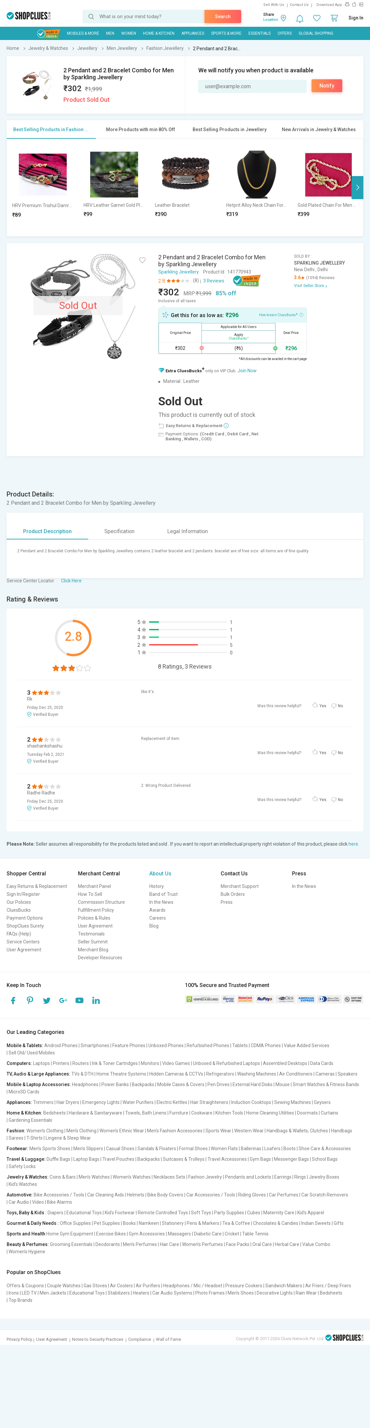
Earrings (282, 1177)
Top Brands (20, 1300)
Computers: (19, 1063)
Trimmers (43, 1102)
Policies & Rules (94, 918)
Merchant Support (240, 886)
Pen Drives (218, 1084)
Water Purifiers (138, 1102)
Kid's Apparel (310, 1212)
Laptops (41, 1063)
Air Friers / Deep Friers (328, 1285)
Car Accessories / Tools (210, 1194)
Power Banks (115, 1084)
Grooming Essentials (71, 1244)
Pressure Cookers (243, 1285)
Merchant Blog (93, 949)
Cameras (325, 1074)
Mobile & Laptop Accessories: (39, 1084)
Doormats (307, 1113)
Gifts (339, 1223)
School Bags (325, 1159)
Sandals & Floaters (156, 1148)
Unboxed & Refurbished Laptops (226, 1063)
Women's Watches (132, 1177)
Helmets (135, 1194)
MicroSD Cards (24, 1091)
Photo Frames (210, 1293)
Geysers (322, 1102)
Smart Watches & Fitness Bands (326, 1084)
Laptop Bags (86, 1159)
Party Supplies (229, 1212)
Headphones (85, 1084)
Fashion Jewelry (205, 1177)
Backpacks (143, 1084)
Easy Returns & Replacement (37, 886)
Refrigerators (220, 1074)
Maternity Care (278, 1212)
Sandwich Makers (283, 1285)
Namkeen (149, 1223)
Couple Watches (64, 1285)
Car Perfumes (283, 1194)
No (340, 706)
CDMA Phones (266, 1045)
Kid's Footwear (120, 1212)
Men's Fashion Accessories (175, 1130)
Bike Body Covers (165, 1194)
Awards (157, 910)
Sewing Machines (292, 1102)
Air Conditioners (296, 1074)
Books (129, 1223)
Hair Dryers (67, 1102)
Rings (300, 1177)
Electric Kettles (172, 1102)
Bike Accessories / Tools (59, 1194)
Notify (326, 86)
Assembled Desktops (285, 1063)
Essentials (259, 33)
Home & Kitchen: (24, 1113)
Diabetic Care (208, 1233)
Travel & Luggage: (26, 1159)
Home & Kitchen (158, 33)
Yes (322, 706)
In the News (161, 902)
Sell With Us (273, 5)
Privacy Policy (19, 1339)
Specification (119, 531)
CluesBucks (19, 910)
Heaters (141, 1293)
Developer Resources (100, 957)
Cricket (232, 1233)
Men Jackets (53, 1293)
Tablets (240, 1045)
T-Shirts (34, 1138)
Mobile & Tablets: (25, 1045)
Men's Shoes (241, 1293)
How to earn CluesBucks (281, 314)
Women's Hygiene (27, 1251)
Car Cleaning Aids (105, 1194)
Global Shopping (316, 33)
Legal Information (187, 531)
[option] (42, 187)
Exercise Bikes (111, 1233)
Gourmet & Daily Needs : (33, 1223)
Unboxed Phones (166, 1045)
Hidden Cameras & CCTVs (176, 1074)
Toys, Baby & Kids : (27, 1212)
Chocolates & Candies (275, 1223)
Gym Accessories (147, 1233)
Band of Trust (163, 894)
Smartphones (95, 1045)
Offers (285, 33)
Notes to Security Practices (97, 1339)
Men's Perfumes (140, 1244)
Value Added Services (306, 1045)
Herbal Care (287, 1244)
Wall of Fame (168, 1339)
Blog (154, 926)
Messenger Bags (291, 1159)
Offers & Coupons (25, 1285)
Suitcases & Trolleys (183, 1159)
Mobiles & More (83, 33)
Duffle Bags (58, 1159)
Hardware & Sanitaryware (95, 1113)
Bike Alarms (59, 1202)
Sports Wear (218, 1130)
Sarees (16, 1138)
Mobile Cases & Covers (180, 1084)
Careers (157, 918)
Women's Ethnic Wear (121, 1130)
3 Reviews (213, 280)
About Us (160, 873)
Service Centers (23, 941)
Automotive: (20, 1194)
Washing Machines (256, 1074)
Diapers (55, 1212)
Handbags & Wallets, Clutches (297, 1130)
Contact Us (299, 5)
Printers (61, 1063)
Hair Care (169, 1244)
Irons (14, 1293)
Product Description (47, 531)
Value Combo (316, 1244)
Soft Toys (201, 1212)
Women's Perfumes (202, 1244)
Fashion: (16, 1130)
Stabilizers (119, 1293)
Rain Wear (306, 1293)
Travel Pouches (118, 1159)
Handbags (341, 1130)
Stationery (173, 1223)
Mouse (283, 1084)
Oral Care (262, 1244)
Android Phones (61, 1045)
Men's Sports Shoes (49, 1148)
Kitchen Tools (229, 1113)
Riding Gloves (252, 1194)
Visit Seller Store (309, 285)
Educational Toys (84, 1212)
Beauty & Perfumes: (28, 1244)
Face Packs (237, 1244)
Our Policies (19, 902)
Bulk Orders (233, 894)
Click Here (71, 580)
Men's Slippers (88, 1148)
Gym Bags (260, 1159)
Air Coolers (121, 1285)
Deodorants (107, 1244)
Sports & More (226, 33)
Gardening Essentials (30, 1120)
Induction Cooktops (251, 1102)
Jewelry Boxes (324, 1177)
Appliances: (19, 1102)
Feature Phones (128, 1045)
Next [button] (357, 187)
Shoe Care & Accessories (325, 1148)
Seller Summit (93, 941)
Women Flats (224, 1148)
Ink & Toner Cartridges (115, 1063)
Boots (289, 1148)
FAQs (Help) (19, 933)
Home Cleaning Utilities (270, 1113)
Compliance (139, 1339)
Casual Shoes (120, 1148)
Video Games (176, 1063)
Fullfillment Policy (96, 910)
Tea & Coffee (236, 1223)
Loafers (272, 1148)
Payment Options (25, 918)
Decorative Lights (275, 1293)
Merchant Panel (94, 886)
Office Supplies (75, 1223)
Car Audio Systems (172, 1293)
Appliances (192, 33)
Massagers (179, 1233)
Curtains (329, 1113)
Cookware (201, 1113)
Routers (80, 1063)
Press (227, 902)
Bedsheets (54, 1113)
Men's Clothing (81, 1130)
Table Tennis (255, 1233)
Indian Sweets (316, 1223)
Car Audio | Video (26, 1202)
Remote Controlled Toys (163, 1212)
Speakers (347, 1074)
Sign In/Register (23, 894)
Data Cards (321, 1063)
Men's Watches (94, 1177)
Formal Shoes (193, 1148)
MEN (110, 33)
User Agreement (24, 949)
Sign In (356, 17)
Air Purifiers (148, 1285)
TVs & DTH (82, 1074)
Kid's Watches (23, 1184)
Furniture (178, 1113)
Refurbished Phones (208, 1045)
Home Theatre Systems (121, 1074)
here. (354, 844)
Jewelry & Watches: (28, 1177)
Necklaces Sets (169, 1177)
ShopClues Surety (25, 926)
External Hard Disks (253, 1084)
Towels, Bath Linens (145, 1113)
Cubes (253, 1212)
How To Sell (90, 894)
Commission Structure (101, 902)
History (156, 886)
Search (223, 16)
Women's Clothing (44, 1130)
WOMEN (128, 33)
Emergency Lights (101, 1102)
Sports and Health (26, 1233)
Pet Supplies (107, 1223)
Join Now (247, 370)
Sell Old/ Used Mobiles (32, 1052)
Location (270, 20)
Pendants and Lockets (248, 1177)
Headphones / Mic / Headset (192, 1285)
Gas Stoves (95, 1285)
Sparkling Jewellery (178, 272)
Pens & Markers (203, 1223)
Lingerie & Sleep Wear (68, 1138)
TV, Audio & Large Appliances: (38, 1074)
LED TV (29, 1293)
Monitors (150, 1063)
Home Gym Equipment (69, 1233)
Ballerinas (251, 1148)
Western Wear (249, 1130)
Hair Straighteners (209, 1102)
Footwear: (17, 1148)
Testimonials (91, 933)
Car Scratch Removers (324, 1194)
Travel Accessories (227, 1159)
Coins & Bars (63, 1177)
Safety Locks (22, 1166)
